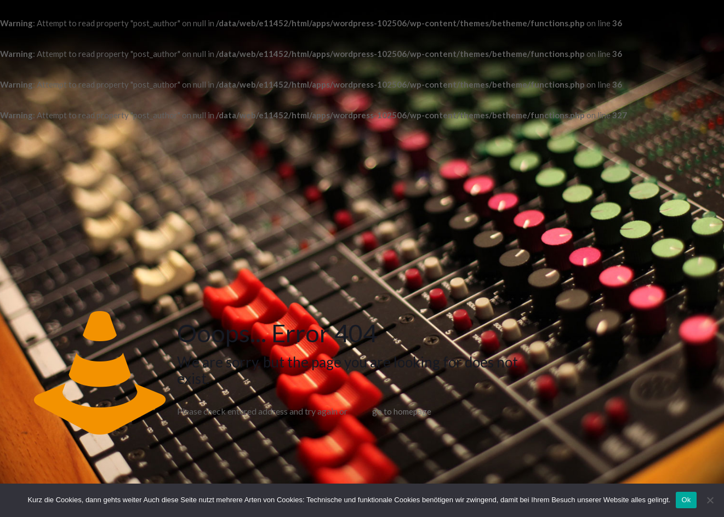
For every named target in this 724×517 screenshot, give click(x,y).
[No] (710, 500)
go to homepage (401, 411)
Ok (686, 500)
